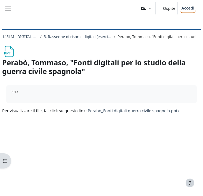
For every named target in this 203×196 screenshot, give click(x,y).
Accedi (187, 8)
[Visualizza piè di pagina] (190, 183)
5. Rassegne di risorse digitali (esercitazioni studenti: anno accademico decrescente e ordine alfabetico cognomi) (78, 36)
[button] (146, 8)
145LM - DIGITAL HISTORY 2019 (20, 36)
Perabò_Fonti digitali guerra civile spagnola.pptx (134, 110)
